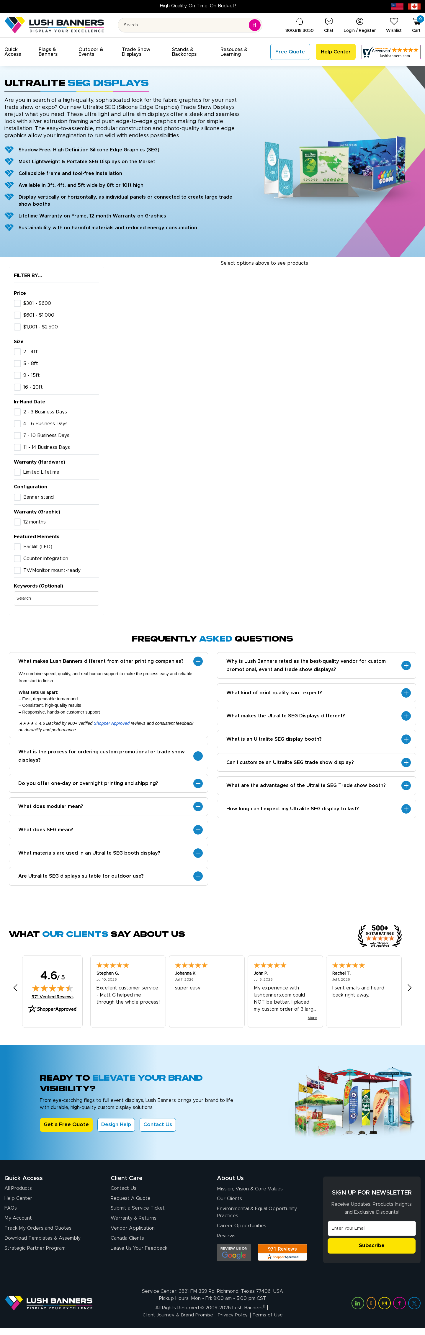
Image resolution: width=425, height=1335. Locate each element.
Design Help (116, 1129)
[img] (52, 992)
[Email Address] (372, 1233)
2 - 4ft (30, 351)
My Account (18, 1224)
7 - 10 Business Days (46, 435)
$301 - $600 (37, 303)
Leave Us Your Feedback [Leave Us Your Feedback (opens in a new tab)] (139, 1255)
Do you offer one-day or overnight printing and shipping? (88, 785)
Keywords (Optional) (38, 586)
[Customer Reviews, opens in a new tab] (391, 51)
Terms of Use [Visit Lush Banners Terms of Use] (268, 1322)
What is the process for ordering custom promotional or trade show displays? (102, 757)
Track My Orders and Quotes (37, 1234)
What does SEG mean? (46, 832)
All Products (18, 1192)
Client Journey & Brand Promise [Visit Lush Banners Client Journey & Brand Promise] (177, 1322)
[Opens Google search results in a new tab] (234, 1259)
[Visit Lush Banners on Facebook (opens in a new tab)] (399, 1310)
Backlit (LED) (37, 546)
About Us (230, 1183)
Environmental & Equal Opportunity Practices (257, 1218)
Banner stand (38, 497)
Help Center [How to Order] (18, 1203)
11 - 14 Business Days (46, 447)
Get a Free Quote (66, 1129)
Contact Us (158, 1129)
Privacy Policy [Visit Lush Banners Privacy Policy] (233, 1322)
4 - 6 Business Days (45, 423)
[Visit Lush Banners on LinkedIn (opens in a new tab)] (358, 1310)
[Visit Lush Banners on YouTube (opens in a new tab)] (371, 1310)
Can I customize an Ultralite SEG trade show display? (290, 765)
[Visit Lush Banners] (48, 1310)
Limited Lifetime (41, 472)
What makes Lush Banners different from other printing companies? (101, 661)
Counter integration (45, 558)
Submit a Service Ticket (138, 1213)
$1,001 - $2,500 (40, 327)
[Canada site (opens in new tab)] (414, 6)
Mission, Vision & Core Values (250, 1194)
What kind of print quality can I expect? (274, 693)
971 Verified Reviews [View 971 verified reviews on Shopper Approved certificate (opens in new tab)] (52, 1001)
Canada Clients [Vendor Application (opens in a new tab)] (127, 1244)
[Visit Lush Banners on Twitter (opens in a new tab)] (414, 1310)
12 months (34, 522)
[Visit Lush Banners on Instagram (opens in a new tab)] (384, 1310)
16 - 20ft (33, 387)
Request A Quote (131, 1203)
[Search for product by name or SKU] (190, 25)
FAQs (10, 1213)
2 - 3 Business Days (45, 412)
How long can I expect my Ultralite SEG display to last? (293, 813)
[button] (18, 52)
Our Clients (229, 1204)
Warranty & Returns (133, 1224)
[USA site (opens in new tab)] (397, 6)
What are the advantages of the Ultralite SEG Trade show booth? (306, 789)
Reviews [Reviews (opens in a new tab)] (226, 1242)
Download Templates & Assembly (42, 1244)
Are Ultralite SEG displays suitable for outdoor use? (81, 880)
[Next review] (409, 992)
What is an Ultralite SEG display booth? (274, 741)
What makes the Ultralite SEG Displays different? (286, 717)
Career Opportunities (241, 1232)
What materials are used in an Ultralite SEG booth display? (89, 856)
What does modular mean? (51, 808)
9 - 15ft (31, 375)
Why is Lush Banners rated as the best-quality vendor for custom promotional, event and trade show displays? (306, 666)
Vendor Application (133, 1234)
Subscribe (372, 1250)
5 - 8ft (30, 363)
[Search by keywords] (56, 598)
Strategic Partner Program (35, 1255)
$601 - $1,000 (38, 315)
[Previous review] (15, 992)
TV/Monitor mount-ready (52, 570)
